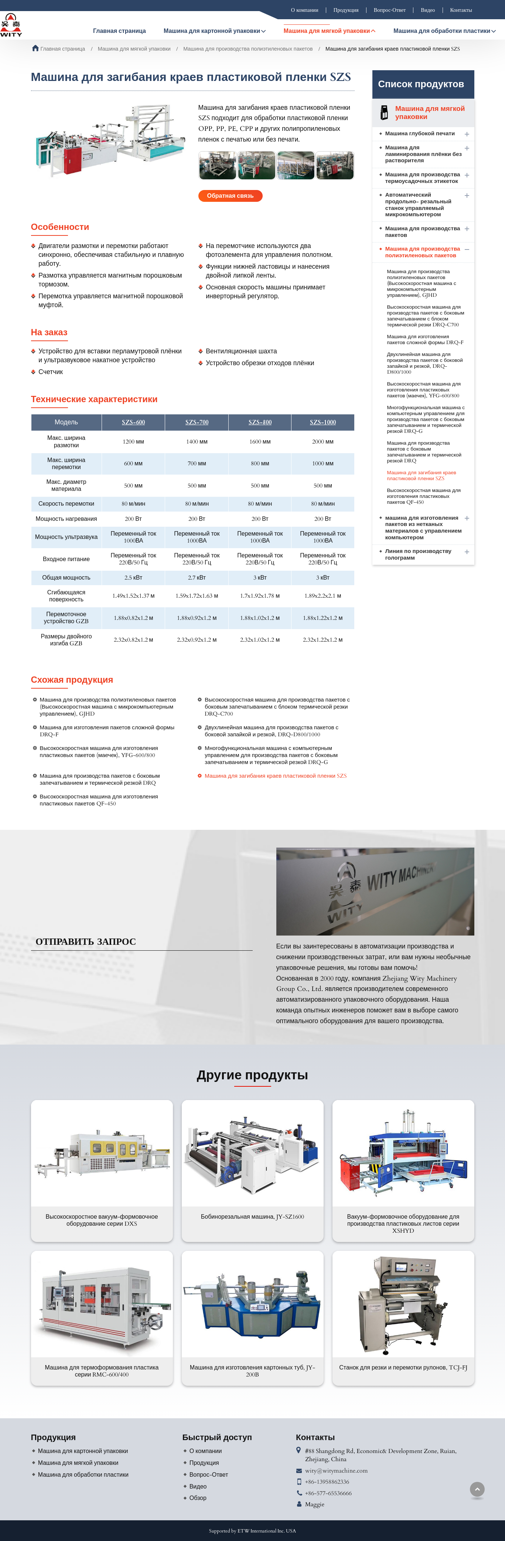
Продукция (346, 10)
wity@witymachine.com (336, 1471)
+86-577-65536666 (328, 1493)
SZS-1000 (323, 423)
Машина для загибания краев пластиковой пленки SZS (276, 776)
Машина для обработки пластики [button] (441, 31)
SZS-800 (260, 423)
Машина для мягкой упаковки (134, 48)
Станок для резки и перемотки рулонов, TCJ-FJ (403, 1368)
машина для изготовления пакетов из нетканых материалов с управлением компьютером (423, 528)
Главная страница (119, 31)
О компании (304, 10)
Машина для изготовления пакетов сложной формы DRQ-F (107, 731)
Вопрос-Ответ (390, 10)
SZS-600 (133, 423)
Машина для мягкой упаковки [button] (327, 31)
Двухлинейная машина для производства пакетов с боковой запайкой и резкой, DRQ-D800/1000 (271, 731)
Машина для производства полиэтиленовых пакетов (248, 48)
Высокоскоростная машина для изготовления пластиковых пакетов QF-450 (99, 800)
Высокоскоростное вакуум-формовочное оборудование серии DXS (101, 1220)
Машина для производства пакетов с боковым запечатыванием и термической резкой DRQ (100, 779)
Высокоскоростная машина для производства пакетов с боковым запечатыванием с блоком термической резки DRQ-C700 (277, 707)
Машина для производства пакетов (422, 232)
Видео (428, 10)
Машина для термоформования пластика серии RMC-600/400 (101, 1371)
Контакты (461, 10)
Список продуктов (421, 84)
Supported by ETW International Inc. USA (252, 1531)
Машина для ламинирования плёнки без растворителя (423, 154)
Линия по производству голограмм (418, 554)
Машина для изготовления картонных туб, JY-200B (252, 1371)
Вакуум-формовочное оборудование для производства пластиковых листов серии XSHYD (403, 1224)
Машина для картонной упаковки (83, 1451)
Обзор (198, 1498)
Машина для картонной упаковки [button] (212, 31)
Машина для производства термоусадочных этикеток (422, 178)
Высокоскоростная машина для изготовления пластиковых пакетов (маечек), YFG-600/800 (99, 751)
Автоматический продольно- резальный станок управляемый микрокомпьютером (418, 204)
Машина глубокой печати (420, 134)
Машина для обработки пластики (83, 1475)
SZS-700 (196, 423)
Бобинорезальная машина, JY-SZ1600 (252, 1217)
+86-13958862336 (327, 1482)
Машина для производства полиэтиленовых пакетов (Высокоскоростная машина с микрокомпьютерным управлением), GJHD (108, 707)
